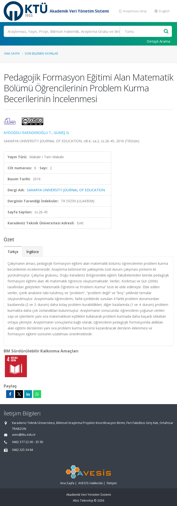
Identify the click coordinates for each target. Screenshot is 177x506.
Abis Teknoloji (83, 500)
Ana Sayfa (12, 53)
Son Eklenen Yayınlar (41, 53)
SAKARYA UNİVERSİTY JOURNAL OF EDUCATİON (66, 190)
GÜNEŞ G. (61, 132)
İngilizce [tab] (32, 251)
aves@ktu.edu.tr (24, 435)
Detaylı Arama (158, 41)
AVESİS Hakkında (90, 483)
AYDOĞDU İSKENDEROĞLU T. (28, 132)
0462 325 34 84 (22, 450)
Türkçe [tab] (13, 251)
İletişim (112, 483)
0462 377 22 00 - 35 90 (27, 442)
